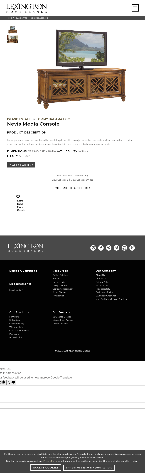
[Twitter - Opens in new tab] (132, 265)
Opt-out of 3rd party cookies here (89, 468)
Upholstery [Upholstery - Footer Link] (14, 338)
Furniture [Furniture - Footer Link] (14, 334)
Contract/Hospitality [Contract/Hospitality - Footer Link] (62, 306)
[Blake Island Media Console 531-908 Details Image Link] (84, 223)
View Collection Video (82, 179)
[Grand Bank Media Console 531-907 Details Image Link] (37, 223)
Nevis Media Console (39, 18)
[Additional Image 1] (80, 69)
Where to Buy (81, 175)
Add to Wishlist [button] (22, 165)
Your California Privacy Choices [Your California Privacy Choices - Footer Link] (111, 316)
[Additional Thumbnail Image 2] (12, 39)
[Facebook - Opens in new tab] (101, 265)
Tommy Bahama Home (54, 119)
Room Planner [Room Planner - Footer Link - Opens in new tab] (59, 310)
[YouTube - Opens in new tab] (124, 265)
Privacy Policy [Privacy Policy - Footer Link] (103, 299)
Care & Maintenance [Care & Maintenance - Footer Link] (19, 348)
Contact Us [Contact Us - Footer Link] (101, 296)
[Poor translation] (11, 400)
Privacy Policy (50, 461)
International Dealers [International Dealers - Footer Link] (62, 338)
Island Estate (21, 18)
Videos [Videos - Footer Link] (55, 296)
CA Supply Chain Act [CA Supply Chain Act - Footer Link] (106, 313)
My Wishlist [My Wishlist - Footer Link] (58, 313)
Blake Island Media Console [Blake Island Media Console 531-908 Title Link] (84, 227)
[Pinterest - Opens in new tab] (108, 265)
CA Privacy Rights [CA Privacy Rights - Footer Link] (104, 310)
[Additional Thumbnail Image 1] (12, 30)
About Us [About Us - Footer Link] (100, 292)
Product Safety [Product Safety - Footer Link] (103, 306)
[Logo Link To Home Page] (26, 11)
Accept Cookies (46, 467)
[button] (58, 196)
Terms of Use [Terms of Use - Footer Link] (102, 303)
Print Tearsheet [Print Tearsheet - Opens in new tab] (64, 175)
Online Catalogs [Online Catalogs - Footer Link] (60, 292)
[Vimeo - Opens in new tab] (116, 265)
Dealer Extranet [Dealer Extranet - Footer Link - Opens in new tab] (60, 341)
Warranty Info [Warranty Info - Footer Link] (16, 344)
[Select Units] (17, 308)
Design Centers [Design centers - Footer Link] (59, 303)
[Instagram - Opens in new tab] (93, 265)
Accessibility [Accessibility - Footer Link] (15, 355)
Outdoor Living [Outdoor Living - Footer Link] (16, 341)
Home (9, 18)
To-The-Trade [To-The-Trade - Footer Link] (58, 299)
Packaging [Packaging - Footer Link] (14, 351)
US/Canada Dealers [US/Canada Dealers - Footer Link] (61, 334)
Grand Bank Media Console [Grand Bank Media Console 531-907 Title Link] (37, 227)
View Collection (60, 179)
